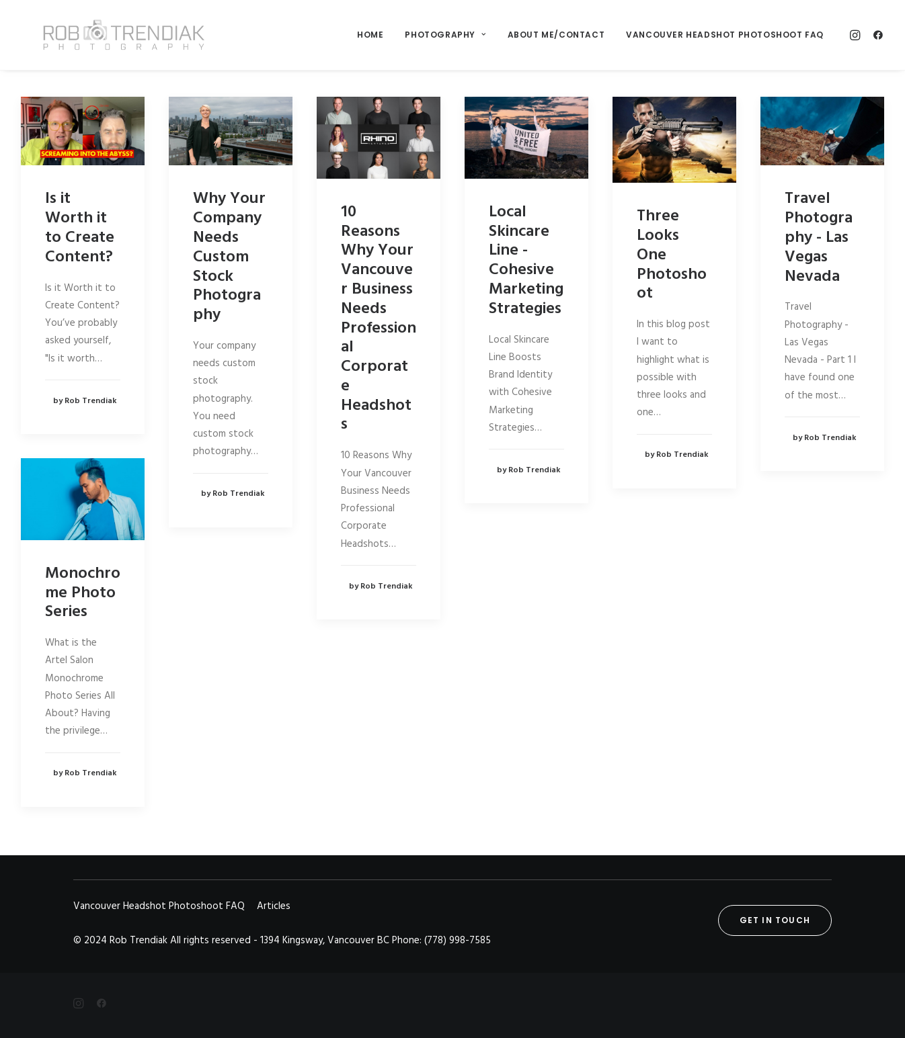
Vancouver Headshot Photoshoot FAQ (725, 34)
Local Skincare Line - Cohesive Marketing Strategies (526, 261)
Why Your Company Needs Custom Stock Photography (229, 257)
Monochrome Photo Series (82, 593)
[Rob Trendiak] (108, 35)
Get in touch (775, 920)
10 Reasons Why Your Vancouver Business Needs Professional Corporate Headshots (378, 319)
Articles (273, 906)
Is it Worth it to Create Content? (79, 227)
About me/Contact (556, 34)
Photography (445, 34)
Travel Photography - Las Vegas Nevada (819, 237)
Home (370, 34)
